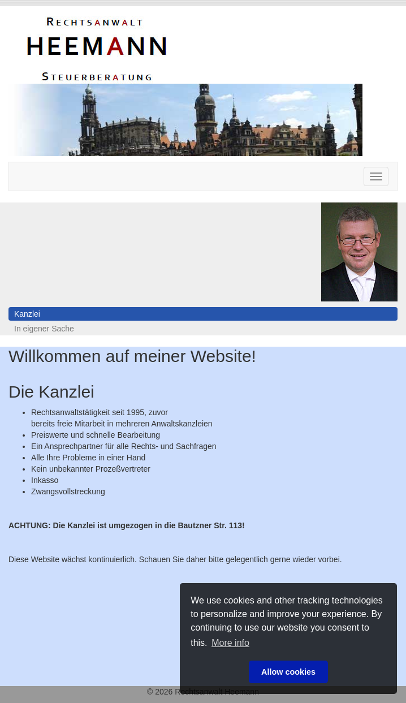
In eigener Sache (44, 328)
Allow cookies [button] (288, 671)
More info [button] (230, 643)
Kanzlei (27, 313)
